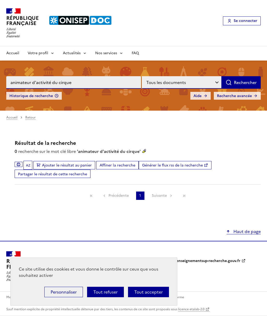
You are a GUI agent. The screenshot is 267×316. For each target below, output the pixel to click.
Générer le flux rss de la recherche (172, 165)
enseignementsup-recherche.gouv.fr (208, 261)
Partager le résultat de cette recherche (52, 174)
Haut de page (246, 231)
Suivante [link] (159, 195)
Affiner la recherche (117, 165)
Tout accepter (148, 292)
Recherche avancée (234, 96)
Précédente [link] (118, 195)
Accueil (12, 53)
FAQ (135, 53)
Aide (197, 96)
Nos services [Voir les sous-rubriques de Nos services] (106, 53)
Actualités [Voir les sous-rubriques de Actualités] (72, 53)
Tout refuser (105, 292)
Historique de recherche (31, 96)
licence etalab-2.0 (191, 309)
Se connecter (245, 20)
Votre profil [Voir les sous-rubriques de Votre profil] (38, 53)
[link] (91, 196)
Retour (30, 117)
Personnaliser (64, 292)
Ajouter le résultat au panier (67, 165)
